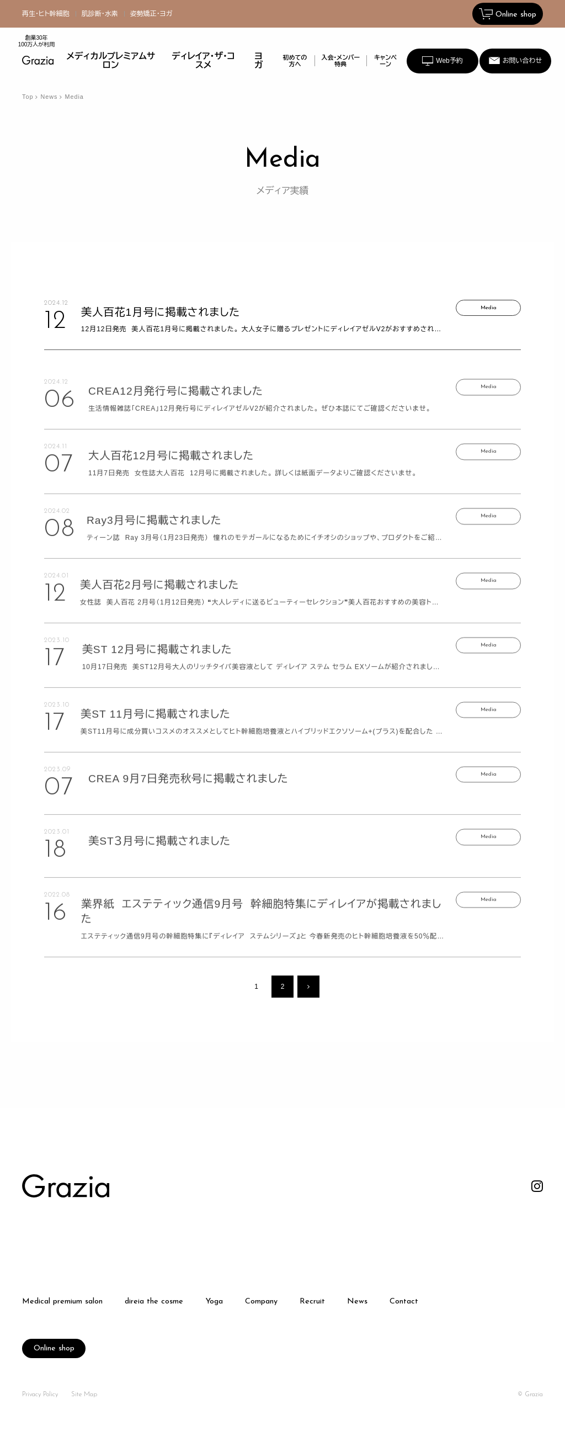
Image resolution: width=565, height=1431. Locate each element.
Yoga (214, 1302)
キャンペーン (385, 60)
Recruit (312, 1302)
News (48, 96)
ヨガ (258, 60)
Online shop (54, 1348)
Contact (404, 1302)
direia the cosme (154, 1302)
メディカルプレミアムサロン (111, 60)
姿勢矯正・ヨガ (151, 14)
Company (261, 1302)
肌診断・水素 (100, 14)
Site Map (84, 1394)
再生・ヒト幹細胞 (46, 14)
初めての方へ (294, 60)
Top (27, 96)
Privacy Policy (40, 1394)
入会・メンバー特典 (341, 60)
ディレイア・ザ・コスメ (203, 60)
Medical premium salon (62, 1302)
